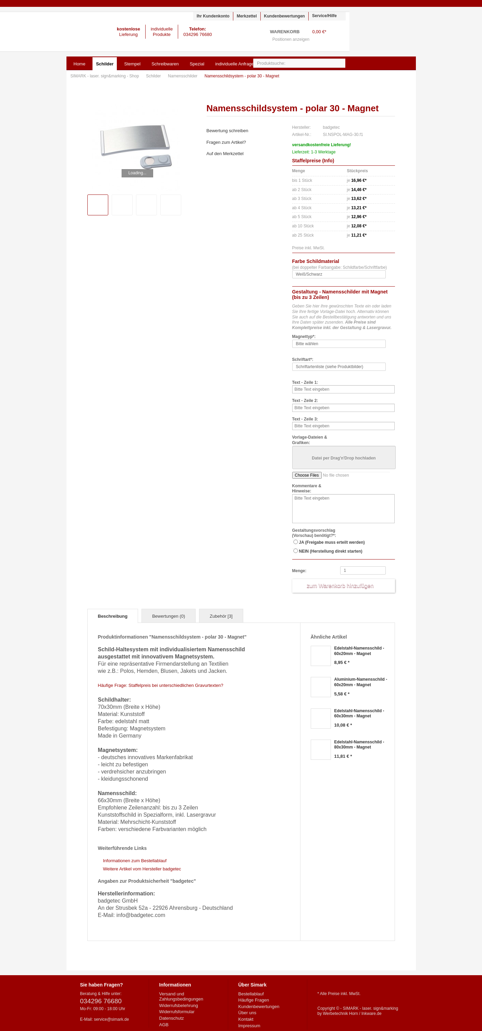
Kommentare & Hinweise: (306, 488)
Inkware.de (371, 1013)
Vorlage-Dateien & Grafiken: (309, 440)
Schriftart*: (302, 359)
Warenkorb (337, 36)
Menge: (299, 570)
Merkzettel (247, 16)
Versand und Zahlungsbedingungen (181, 996)
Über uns (247, 1012)
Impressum (249, 1025)
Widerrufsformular (177, 1011)
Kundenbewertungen (284, 16)
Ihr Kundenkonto (213, 16)
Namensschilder (183, 76)
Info (328, 160)
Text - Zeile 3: (305, 419)
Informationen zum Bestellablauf (135, 860)
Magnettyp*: (304, 336)
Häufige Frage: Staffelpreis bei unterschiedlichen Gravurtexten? (160, 685)
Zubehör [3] (221, 616)
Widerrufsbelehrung (178, 1005)
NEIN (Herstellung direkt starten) (330, 551)
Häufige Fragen (253, 1000)
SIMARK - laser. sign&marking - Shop (45, 31)
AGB (164, 1024)
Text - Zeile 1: (305, 382)
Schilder (154, 76)
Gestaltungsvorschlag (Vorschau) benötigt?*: (314, 533)
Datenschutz (171, 1018)
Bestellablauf (251, 993)
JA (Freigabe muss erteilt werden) (332, 542)
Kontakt (246, 1019)
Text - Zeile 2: (305, 400)
